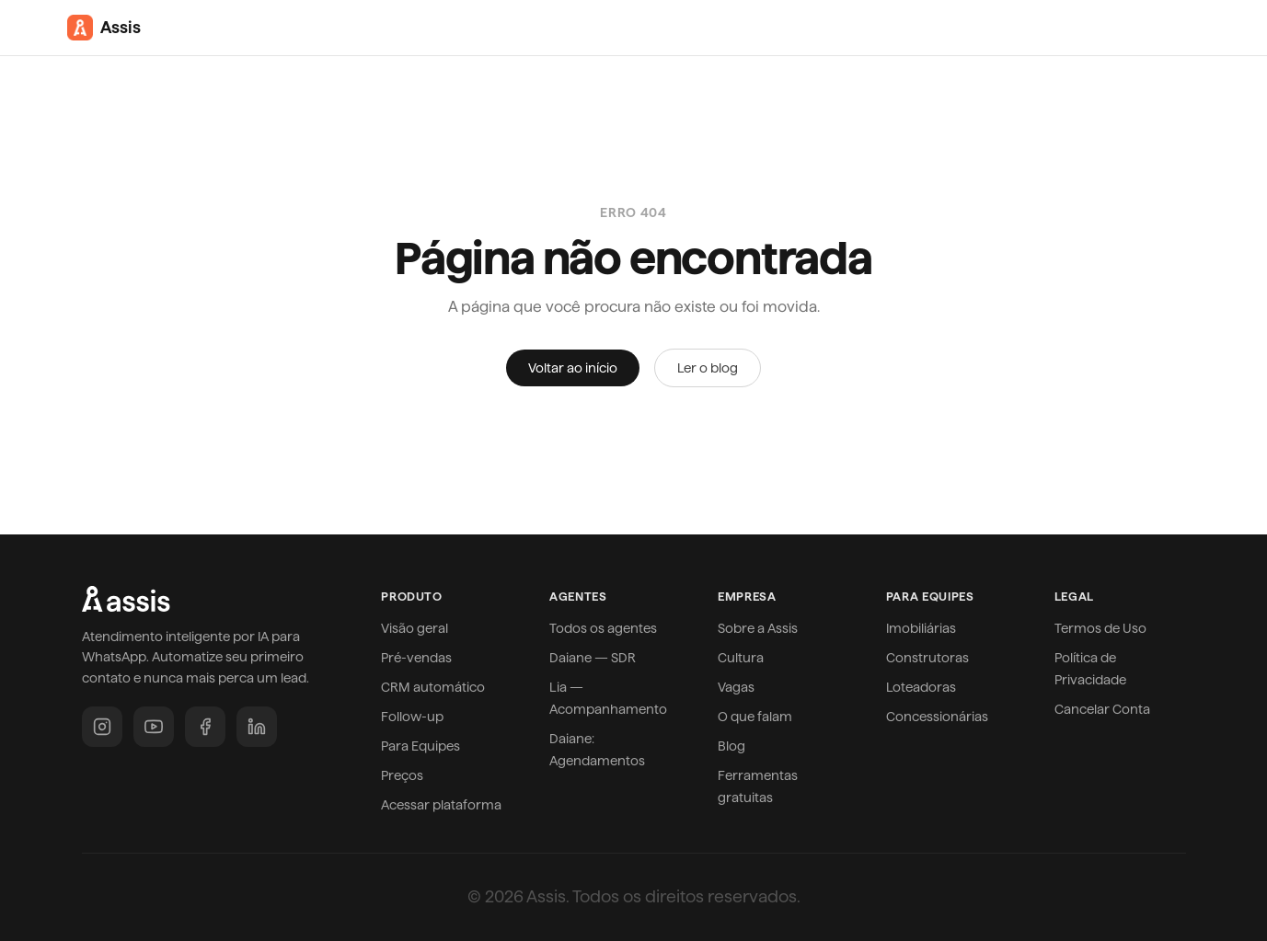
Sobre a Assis (758, 628)
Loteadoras (921, 687)
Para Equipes (420, 746)
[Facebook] (205, 726)
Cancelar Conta (1102, 709)
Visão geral (414, 628)
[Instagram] (102, 726)
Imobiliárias (921, 628)
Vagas (736, 687)
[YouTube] (153, 726)
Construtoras (927, 657)
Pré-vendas (416, 657)
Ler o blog (707, 368)
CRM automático (433, 687)
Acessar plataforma (441, 805)
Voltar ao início (572, 368)
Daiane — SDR (592, 657)
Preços (402, 775)
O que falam (755, 716)
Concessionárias (937, 716)
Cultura (741, 657)
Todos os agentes (603, 628)
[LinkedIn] (256, 726)
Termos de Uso (1100, 628)
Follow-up (412, 716)
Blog (731, 746)
